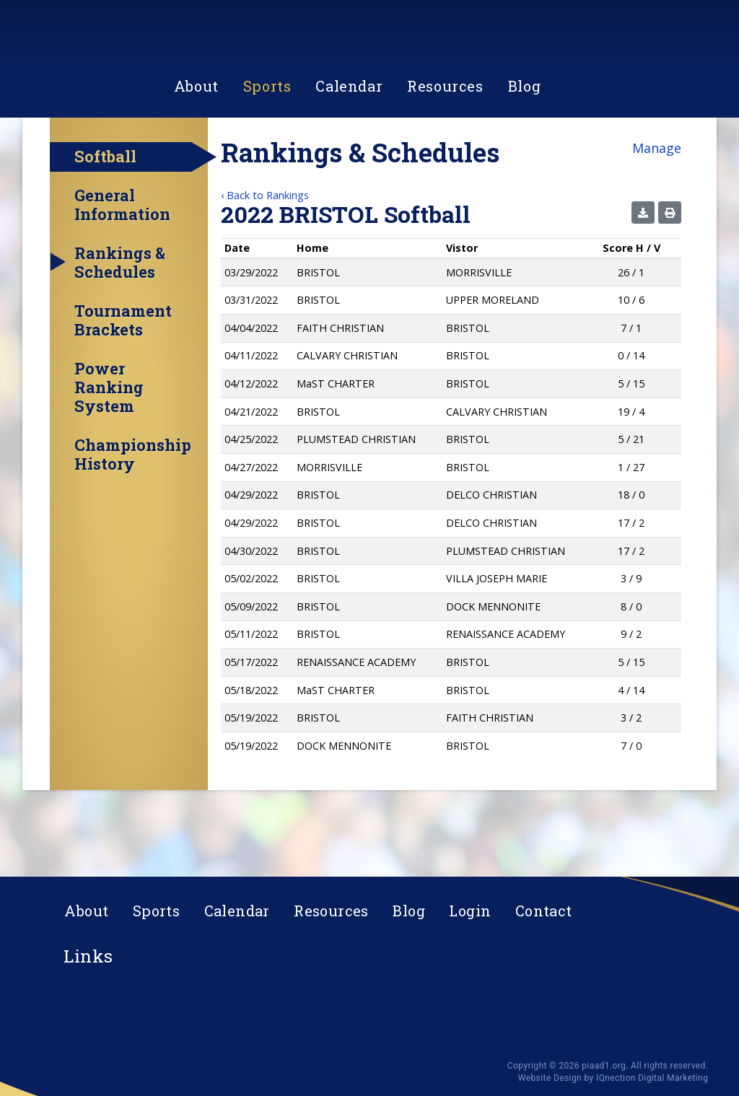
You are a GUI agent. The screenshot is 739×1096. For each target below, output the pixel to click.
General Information (122, 267)
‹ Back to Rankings (265, 258)
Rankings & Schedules (119, 325)
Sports (267, 154)
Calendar (348, 154)
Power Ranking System (109, 450)
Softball (105, 219)
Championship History (132, 517)
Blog (524, 154)
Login (470, 910)
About (196, 154)
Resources (445, 154)
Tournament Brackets (123, 383)
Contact (543, 910)
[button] (643, 275)
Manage (656, 210)
